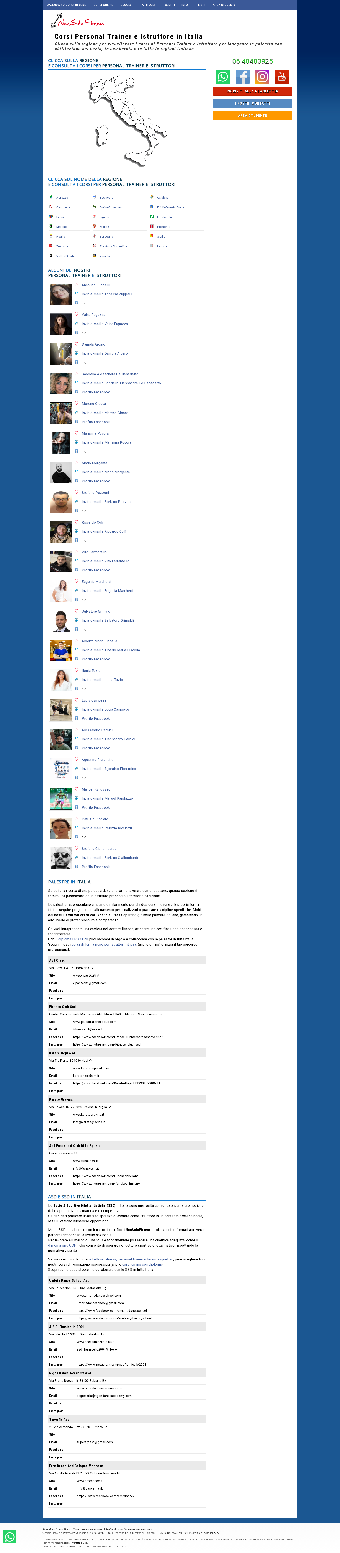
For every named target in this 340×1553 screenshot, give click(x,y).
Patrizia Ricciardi (95, 819)
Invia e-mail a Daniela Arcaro (105, 353)
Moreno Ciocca (94, 404)
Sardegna (106, 236)
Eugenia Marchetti (96, 582)
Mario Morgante (94, 463)
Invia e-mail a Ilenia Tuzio (102, 680)
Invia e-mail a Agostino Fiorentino (109, 769)
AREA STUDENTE (224, 4)
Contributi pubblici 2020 (204, 1532)
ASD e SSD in (69, 1196)
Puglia (60, 236)
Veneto (105, 256)
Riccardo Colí (92, 522)
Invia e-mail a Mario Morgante (106, 472)
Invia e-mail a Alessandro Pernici (108, 739)
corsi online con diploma (142, 1264)
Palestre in (69, 882)
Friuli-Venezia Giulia (170, 207)
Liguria (104, 217)
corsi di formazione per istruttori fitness (104, 944)
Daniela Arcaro (93, 344)
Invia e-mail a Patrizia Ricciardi (107, 828)
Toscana (62, 246)
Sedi (168, 4)
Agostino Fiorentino (97, 760)
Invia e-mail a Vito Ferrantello (105, 561)
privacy (73, 1546)
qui (87, 1546)
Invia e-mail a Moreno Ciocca (105, 413)
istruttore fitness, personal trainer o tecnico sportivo (131, 1259)
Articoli (148, 4)
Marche (61, 226)
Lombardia (164, 217)
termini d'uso (79, 1542)
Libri (201, 4)
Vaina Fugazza (93, 315)
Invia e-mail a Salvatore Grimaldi (108, 620)
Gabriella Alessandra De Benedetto (110, 374)
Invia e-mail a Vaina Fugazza (105, 324)
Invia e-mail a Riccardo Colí (104, 531)
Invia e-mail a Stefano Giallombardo (110, 858)
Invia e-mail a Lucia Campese (105, 709)
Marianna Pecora (95, 433)
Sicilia (161, 236)
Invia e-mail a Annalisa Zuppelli (107, 294)
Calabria (163, 197)
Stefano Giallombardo (99, 849)
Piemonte (163, 226)
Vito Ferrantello (94, 552)
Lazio (60, 217)
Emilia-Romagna (111, 207)
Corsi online (103, 4)
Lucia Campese (94, 700)
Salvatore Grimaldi (96, 611)
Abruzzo (62, 197)
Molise (104, 226)
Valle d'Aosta (65, 256)
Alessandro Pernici (97, 730)
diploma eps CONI (63, 1245)
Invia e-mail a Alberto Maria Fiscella (111, 650)
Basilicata (106, 197)
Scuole (126, 4)
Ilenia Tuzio (91, 671)
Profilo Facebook (96, 392)
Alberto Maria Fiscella (99, 641)
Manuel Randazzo (96, 789)
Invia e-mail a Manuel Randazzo (107, 798)
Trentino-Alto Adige (113, 246)
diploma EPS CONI (73, 939)
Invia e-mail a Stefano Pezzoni (106, 502)
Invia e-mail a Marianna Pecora (106, 442)
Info (184, 4)
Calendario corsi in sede (66, 4)
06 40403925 (252, 61)
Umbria (162, 246)
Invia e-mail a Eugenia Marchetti (107, 591)
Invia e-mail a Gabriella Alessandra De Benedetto (121, 383)
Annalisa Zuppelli (96, 285)
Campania (63, 207)
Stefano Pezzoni (95, 493)
